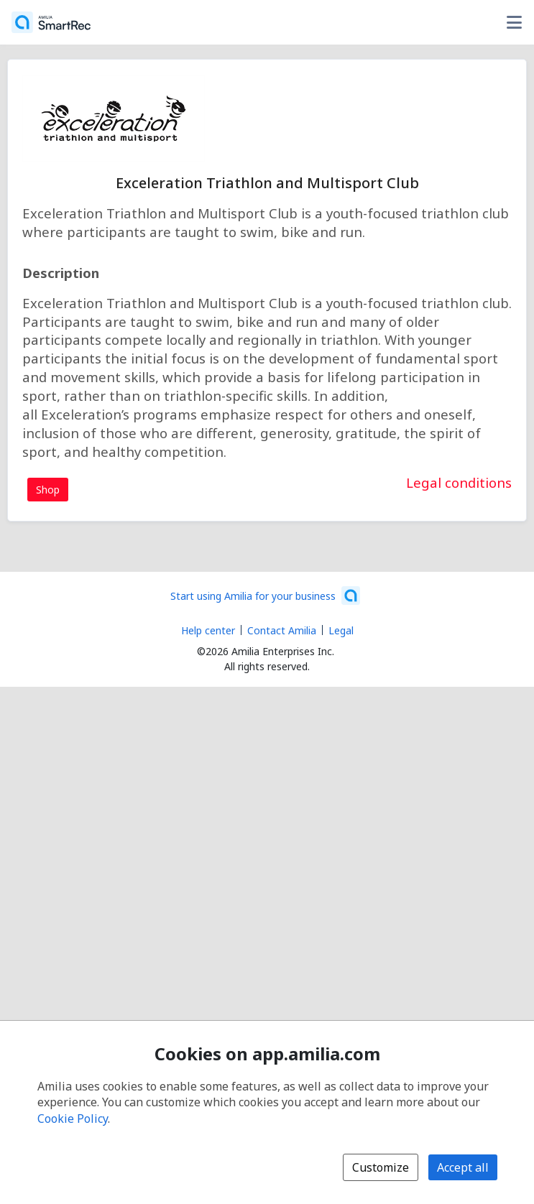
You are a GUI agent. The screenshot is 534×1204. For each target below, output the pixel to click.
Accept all (463, 1167)
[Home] (51, 22)
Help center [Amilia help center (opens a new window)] (208, 630)
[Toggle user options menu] (514, 22)
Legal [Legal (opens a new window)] (341, 630)
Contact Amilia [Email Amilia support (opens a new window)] (281, 630)
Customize (380, 1167)
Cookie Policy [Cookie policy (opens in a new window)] (72, 1118)
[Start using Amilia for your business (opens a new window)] (265, 595)
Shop (48, 489)
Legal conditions (459, 482)
